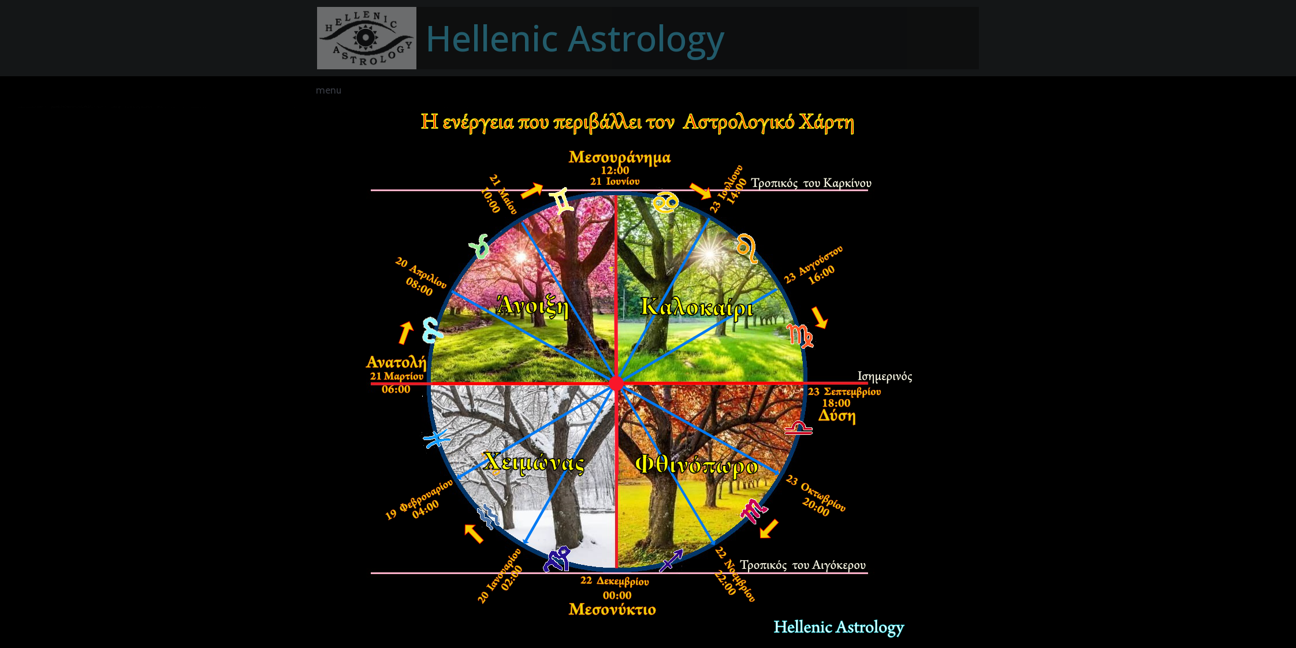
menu (328, 90)
